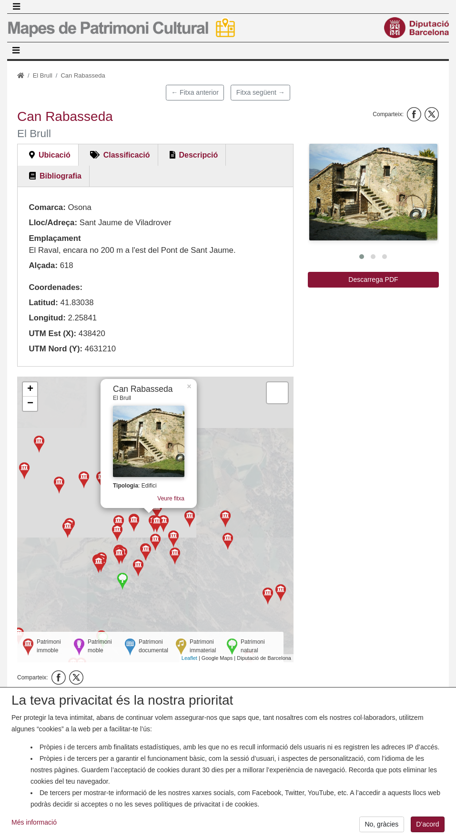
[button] (373, 192)
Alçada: (43, 265)
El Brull (42, 75)
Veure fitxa (164, 493)
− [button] (30, 404)
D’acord (427, 826)
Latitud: (43, 302)
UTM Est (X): (52, 333)
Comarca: (47, 207)
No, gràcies (381, 826)
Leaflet (189, 658)
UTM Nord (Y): (55, 348)
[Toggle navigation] (16, 6)
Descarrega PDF (373, 279)
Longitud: (47, 317)
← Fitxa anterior (195, 92)
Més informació (34, 824)
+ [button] (30, 389)
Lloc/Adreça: (53, 222)
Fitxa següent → (260, 92)
